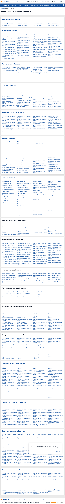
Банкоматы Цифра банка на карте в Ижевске (55, 477)
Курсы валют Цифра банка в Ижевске (54, 231)
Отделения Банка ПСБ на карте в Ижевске (55, 460)
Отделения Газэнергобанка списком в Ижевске (23, 383)
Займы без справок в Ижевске (54, 164)
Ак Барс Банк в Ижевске (7, 202)
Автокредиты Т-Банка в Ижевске (24, 291)
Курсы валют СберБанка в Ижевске (9, 224)
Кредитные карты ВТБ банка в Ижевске (8, 342)
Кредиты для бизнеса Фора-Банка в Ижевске (40, 317)
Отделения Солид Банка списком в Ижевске (40, 392)
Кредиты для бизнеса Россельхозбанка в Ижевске (8, 323)
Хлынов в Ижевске (21, 211)
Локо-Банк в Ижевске (21, 185)
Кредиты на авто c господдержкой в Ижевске (24, 72)
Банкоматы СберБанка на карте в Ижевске (9, 474)
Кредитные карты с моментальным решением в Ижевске (55, 128)
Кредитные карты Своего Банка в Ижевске (55, 348)
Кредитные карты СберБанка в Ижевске (8, 339)
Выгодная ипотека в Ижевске (54, 101)
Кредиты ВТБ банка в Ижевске (8, 245)
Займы (53, 5)
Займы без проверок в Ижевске (39, 141)
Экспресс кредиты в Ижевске (8, 36)
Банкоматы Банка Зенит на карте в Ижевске (24, 483)
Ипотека (26, 5)
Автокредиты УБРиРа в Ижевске (39, 294)
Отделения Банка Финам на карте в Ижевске (55, 435)
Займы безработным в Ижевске (8, 158)
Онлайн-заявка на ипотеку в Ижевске (38, 99)
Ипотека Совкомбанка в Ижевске (24, 280)
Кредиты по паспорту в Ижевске (9, 53)
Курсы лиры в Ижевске (53, 23)
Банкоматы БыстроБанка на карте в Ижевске (40, 487)
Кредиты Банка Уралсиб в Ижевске (24, 245)
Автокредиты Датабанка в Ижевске (53, 300)
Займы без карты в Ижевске (54, 159)
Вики (25, 499)
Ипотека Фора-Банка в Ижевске (54, 273)
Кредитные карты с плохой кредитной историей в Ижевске (8, 129)
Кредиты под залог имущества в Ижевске (39, 45)
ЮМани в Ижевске (36, 190)
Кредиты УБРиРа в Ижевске (23, 256)
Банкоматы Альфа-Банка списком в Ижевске (9, 416)
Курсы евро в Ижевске (6, 25)
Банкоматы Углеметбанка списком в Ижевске (55, 416)
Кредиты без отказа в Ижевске (39, 56)
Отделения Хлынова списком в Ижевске (39, 386)
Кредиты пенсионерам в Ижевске (55, 39)
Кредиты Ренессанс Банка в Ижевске (38, 253)
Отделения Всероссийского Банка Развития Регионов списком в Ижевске (55, 396)
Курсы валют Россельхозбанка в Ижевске (9, 232)
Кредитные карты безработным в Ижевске (40, 117)
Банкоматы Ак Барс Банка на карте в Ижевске (24, 477)
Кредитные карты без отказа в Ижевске (8, 123)
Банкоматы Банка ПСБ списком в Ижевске (55, 419)
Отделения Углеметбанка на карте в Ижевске (55, 457)
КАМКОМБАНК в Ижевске (38, 203)
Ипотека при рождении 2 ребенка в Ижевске (9, 106)
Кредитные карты (44, 5)
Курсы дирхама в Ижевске (53, 25)
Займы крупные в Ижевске (38, 163)
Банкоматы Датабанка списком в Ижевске (55, 413)
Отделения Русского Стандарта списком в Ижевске (23, 386)
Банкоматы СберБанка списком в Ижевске (9, 407)
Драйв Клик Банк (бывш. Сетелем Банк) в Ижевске (24, 214)
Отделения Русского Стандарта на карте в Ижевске (24, 454)
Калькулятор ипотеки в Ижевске (39, 93)
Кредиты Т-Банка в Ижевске (8, 254)
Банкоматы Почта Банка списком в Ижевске (40, 413)
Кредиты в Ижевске (9, 30)
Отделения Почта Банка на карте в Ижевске (40, 435)
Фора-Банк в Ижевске (21, 201)
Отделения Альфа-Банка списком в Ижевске (9, 377)
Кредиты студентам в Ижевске (8, 49)
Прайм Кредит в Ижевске (53, 210)
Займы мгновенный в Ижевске (8, 154)
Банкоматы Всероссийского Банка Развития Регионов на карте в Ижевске (55, 490)
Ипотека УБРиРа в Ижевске (38, 278)
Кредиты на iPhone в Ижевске (39, 34)
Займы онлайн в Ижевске (7, 141)
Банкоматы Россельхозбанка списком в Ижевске (8, 419)
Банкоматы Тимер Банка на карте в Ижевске (40, 490)
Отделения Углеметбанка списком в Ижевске (55, 389)
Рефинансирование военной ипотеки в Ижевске (8, 96)
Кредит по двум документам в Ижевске (8, 45)
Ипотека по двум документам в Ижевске (54, 107)
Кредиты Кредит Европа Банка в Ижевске (24, 259)
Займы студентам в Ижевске (23, 164)
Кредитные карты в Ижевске (13, 113)
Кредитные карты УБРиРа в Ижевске (38, 339)
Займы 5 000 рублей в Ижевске (39, 143)
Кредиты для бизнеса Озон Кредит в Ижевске (55, 323)
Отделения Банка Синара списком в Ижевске (24, 389)
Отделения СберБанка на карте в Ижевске (9, 435)
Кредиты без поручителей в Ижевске (23, 48)
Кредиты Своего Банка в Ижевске (40, 261)
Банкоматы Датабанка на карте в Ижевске (55, 480)
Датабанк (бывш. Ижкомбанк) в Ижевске (39, 195)
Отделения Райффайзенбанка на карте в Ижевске (9, 460)
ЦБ (43, 1)
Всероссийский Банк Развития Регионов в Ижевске (54, 187)
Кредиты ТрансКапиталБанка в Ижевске (24, 250)
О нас (12, 499)
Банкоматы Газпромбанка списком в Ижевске (9, 413)
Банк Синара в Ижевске (22, 191)
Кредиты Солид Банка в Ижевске (40, 259)
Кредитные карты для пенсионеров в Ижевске (24, 132)
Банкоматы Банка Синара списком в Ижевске (40, 407)
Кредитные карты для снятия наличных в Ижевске (8, 132)
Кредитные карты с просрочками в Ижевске (40, 132)
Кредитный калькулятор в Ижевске (55, 49)
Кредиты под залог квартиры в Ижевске (54, 35)
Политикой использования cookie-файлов (46, 449)
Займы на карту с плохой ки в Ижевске (39, 169)
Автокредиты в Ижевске (11, 64)
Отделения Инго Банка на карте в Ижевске (24, 460)
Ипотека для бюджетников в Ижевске (23, 93)
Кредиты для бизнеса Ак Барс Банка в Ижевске (23, 314)
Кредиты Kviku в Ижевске (53, 252)
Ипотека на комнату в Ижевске (39, 104)
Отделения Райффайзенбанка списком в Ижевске (8, 392)
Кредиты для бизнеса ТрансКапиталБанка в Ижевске (24, 323)
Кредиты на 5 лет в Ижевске (23, 50)
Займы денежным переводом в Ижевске (54, 171)
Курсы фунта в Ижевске (22, 25)
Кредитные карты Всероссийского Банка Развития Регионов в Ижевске (55, 355)
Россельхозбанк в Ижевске (8, 189)
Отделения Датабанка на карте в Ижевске (55, 438)
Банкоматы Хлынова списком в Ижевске (54, 407)
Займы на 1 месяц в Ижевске (8, 172)
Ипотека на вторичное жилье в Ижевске (39, 95)
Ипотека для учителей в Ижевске (24, 100)
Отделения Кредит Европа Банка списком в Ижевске (24, 380)
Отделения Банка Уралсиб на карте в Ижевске (24, 438)
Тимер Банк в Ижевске (22, 207)
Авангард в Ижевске (21, 203)
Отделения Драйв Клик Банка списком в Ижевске (39, 389)
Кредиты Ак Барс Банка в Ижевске (9, 263)
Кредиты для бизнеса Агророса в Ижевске (39, 326)
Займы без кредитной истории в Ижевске (39, 161)
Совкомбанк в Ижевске (7, 198)
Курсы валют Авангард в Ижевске (40, 232)
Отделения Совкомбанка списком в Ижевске (9, 389)
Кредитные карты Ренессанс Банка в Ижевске (40, 358)
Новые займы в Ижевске (7, 160)
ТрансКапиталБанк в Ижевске (8, 210)
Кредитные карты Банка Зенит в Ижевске (24, 358)
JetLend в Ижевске (52, 201)
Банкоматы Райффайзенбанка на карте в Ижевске (24, 474)
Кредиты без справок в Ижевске (54, 41)
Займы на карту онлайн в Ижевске (9, 162)
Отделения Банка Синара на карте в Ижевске (24, 457)
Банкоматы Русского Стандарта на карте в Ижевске (24, 493)
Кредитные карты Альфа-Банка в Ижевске (9, 348)
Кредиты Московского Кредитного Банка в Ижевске (9, 257)
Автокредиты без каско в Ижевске (24, 80)
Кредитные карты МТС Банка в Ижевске (23, 354)
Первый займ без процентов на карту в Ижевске (54, 157)
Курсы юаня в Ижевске (22, 23)
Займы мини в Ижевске (53, 154)
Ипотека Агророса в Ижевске (54, 279)
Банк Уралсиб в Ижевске (7, 206)
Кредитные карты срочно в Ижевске (53, 131)
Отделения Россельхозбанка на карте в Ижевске (8, 448)
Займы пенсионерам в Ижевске (8, 149)
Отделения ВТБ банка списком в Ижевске (9, 371)
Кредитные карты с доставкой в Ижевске (24, 129)
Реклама (16, 499)
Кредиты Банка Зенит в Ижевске (24, 254)
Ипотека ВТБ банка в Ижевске (8, 275)
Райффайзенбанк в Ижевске (8, 200)
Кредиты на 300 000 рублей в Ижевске (23, 38)
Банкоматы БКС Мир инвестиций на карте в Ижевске (40, 493)
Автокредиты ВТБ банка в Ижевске (9, 293)
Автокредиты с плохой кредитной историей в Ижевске (40, 77)
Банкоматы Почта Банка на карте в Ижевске (40, 480)
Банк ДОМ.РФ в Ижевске (7, 196)
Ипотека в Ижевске (9, 85)
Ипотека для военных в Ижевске (55, 96)
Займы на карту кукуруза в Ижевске (38, 152)
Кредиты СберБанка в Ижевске (8, 243)
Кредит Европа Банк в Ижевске (23, 183)
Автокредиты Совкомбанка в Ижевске (23, 297)
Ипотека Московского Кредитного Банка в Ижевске (24, 276)
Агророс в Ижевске (37, 210)
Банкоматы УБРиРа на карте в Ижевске (23, 487)
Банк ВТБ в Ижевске (6, 183)
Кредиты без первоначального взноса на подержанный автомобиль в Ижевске (23, 68)
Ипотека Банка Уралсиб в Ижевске (24, 282)
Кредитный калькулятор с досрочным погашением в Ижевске (40, 39)
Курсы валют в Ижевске (11, 19)
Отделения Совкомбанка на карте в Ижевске (9, 457)
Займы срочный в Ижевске (23, 168)
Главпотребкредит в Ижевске (54, 195)
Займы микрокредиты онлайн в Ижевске (39, 166)
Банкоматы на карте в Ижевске (14, 470)
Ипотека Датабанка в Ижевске (54, 277)
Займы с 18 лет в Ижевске (22, 141)
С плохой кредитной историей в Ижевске (54, 47)
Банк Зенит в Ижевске (6, 215)
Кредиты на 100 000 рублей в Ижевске (23, 53)
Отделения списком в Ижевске (13, 363)
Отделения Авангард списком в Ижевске (39, 374)
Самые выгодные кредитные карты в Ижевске (24, 123)
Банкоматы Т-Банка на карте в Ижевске (8, 490)
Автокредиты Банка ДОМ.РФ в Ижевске (23, 294)
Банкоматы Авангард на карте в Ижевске (39, 483)
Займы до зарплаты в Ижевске (23, 166)
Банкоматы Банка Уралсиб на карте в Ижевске (24, 480)
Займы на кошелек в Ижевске (23, 145)
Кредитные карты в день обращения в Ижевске (53, 117)
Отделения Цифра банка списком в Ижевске (40, 395)
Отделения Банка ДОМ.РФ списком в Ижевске (9, 386)
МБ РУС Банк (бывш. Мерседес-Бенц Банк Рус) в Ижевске (39, 200)
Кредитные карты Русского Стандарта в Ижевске (38, 345)
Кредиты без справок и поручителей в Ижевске (37, 52)
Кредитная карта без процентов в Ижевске (40, 120)
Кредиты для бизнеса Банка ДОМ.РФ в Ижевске (8, 329)
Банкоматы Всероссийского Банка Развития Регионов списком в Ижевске (55, 422)
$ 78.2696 (47, 1)
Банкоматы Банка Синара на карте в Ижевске (40, 474)
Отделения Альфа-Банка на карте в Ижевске (9, 444)
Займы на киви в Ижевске (22, 170)
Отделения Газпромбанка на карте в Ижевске (9, 441)
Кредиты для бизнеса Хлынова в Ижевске (39, 320)
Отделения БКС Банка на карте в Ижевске (24, 463)
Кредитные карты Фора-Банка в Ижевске (54, 339)
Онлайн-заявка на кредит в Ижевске (53, 52)
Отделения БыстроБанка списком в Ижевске (40, 377)
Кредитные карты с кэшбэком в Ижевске (39, 129)
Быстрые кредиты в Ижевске (39, 49)
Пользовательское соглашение (35, 499)
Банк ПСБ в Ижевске (52, 184)
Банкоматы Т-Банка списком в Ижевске (8, 422)
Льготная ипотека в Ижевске (39, 88)
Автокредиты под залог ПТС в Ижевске (23, 75)
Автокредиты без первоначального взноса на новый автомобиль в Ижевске (40, 73)
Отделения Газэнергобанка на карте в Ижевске (23, 451)
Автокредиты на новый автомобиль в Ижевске (37, 70)
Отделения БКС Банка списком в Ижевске (24, 395)
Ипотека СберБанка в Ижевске (8, 273)
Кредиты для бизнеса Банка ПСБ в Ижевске (40, 329)
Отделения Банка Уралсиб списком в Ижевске (24, 371)
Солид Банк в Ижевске (37, 181)
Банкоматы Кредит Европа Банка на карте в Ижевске (24, 490)
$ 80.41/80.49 (29, 1)
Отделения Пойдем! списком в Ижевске (54, 383)
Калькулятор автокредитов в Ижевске (54, 74)
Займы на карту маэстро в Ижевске (55, 141)
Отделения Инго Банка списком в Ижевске (24, 392)
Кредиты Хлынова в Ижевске (39, 257)
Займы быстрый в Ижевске (23, 160)
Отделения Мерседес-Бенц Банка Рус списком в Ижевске (55, 374)
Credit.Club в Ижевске (52, 199)
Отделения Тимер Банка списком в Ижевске (40, 380)
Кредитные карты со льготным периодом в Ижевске (8, 126)
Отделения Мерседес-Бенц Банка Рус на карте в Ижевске (55, 441)
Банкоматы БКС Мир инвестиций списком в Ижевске (40, 425)
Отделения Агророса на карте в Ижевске (54, 454)
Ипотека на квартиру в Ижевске (39, 91)
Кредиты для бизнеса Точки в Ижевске (54, 310)
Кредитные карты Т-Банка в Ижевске (8, 354)
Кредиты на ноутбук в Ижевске (23, 40)
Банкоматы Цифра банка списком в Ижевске (55, 410)
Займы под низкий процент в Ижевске (8, 165)
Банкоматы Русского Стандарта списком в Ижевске (24, 425)
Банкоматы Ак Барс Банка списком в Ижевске (24, 410)
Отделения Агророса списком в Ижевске (54, 386)
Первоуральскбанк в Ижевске (39, 197)
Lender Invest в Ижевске (53, 208)
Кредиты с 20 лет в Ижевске (23, 55)
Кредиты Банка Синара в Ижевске (40, 246)
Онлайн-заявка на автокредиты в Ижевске (55, 77)
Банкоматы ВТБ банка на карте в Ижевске (9, 477)
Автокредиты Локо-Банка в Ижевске (38, 300)
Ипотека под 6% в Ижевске (22, 95)
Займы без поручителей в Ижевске (9, 152)
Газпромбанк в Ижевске (7, 185)
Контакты (21, 499)
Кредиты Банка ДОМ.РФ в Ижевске (9, 259)
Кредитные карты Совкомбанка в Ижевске (24, 342)
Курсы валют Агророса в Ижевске (55, 233)
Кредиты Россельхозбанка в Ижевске (8, 252)
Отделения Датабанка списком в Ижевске (55, 371)
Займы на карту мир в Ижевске (54, 150)
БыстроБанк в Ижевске (22, 205)
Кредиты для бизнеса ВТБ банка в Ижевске (9, 314)
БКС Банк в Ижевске (21, 195)
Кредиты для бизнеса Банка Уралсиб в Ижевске (23, 317)
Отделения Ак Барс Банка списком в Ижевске (9, 395)
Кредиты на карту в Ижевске (54, 37)
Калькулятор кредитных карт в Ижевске (23, 117)
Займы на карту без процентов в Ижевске (54, 144)
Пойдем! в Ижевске (37, 208)
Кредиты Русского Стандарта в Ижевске (39, 244)
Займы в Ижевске (8, 138)
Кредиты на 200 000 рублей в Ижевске (8, 56)
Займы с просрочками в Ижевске (40, 149)
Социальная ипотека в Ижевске (39, 106)
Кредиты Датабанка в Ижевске (39, 263)
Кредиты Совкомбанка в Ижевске (9, 261)
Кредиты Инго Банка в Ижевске (39, 248)
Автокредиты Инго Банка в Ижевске (53, 292)
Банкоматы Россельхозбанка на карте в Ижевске (9, 487)
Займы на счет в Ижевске (22, 172)
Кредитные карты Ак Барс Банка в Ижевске (24, 345)
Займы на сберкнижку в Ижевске (40, 147)
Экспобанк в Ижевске (6, 213)
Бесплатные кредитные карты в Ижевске (54, 120)
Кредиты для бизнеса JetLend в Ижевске (54, 320)
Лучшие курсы (21, 1)
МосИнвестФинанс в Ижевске (54, 189)
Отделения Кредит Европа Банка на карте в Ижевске (24, 448)
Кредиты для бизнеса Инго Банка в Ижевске (40, 310)
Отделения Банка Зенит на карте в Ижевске (24, 441)
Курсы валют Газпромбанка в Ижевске (8, 228)
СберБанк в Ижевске (6, 181)
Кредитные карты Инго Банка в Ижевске (39, 351)
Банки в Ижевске (8, 178)
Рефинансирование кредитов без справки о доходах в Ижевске (40, 42)
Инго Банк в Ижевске (21, 193)
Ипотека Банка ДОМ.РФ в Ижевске (24, 278)
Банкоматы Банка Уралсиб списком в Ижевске (23, 413)
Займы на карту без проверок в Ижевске (54, 162)
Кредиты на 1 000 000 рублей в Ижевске (8, 42)
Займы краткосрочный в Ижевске (40, 155)
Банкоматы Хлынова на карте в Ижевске (54, 474)
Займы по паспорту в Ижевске (23, 152)
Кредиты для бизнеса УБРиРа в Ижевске (24, 329)
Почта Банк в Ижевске (22, 197)
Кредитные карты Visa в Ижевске (55, 125)
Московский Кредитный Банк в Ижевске (8, 194)
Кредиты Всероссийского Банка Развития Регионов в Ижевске (54, 248)
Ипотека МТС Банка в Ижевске (39, 273)
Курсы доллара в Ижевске (7, 23)
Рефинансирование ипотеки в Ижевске (54, 99)
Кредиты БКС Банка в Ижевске (39, 250)
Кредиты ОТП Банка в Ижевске (23, 243)
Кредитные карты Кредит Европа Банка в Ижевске (40, 342)
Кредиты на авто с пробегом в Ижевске (54, 71)
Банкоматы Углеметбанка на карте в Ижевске (55, 483)
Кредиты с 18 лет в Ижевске (38, 36)
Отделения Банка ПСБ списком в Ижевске (55, 392)
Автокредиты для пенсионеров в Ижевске (9, 77)
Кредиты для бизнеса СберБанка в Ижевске (9, 310)
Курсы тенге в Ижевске (37, 25)
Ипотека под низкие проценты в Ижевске (54, 104)
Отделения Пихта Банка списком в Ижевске (55, 380)
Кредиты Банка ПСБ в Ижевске (54, 250)
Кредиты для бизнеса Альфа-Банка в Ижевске (9, 320)
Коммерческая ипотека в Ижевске (55, 88)
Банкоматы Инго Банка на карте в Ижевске (40, 477)
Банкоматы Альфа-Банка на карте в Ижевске (9, 483)
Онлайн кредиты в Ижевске (8, 34)
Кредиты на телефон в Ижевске (23, 45)
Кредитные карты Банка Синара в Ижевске (40, 348)
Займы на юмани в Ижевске (23, 147)
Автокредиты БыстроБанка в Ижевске (54, 295)
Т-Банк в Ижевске (5, 191)
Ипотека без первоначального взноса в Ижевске (23, 106)
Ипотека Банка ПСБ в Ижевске (54, 281)
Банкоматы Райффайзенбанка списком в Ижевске (23, 407)
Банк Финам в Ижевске (37, 192)
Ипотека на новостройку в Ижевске (55, 94)
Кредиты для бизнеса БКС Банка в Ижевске (40, 314)
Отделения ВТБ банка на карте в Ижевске (8, 438)
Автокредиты (34, 5)
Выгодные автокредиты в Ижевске (40, 67)
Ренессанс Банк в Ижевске (23, 199)
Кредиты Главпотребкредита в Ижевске (54, 258)
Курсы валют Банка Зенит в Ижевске (38, 224)
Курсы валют (5, 5)
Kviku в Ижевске (51, 193)
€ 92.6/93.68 (35, 1)
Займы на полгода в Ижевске (23, 149)
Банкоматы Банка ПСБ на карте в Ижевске (55, 487)
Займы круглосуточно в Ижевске (24, 143)
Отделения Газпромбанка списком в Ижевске (9, 374)
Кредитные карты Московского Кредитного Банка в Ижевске (8, 358)
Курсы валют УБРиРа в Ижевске (39, 227)
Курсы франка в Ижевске (38, 23)
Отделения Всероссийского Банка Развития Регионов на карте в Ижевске (55, 463)
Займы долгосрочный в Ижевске (24, 154)
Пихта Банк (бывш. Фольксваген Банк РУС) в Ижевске (39, 205)
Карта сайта (50, 499)
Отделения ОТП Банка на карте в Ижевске (24, 435)
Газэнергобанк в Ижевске (22, 187)
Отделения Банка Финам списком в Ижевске (55, 368)
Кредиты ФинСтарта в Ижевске (54, 260)
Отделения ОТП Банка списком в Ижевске (24, 368)
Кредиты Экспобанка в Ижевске (24, 252)
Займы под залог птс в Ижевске (24, 162)
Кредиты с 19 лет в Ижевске (8, 47)
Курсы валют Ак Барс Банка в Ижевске (23, 227)
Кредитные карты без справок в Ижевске (24, 120)
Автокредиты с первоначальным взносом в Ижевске (9, 68)
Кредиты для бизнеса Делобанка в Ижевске (55, 317)
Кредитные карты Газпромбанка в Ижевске (9, 345)
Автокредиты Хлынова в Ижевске (55, 297)
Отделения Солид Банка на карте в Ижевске (40, 460)
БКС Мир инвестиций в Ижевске (24, 209)
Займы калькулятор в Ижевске (54, 168)
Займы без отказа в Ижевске (23, 156)
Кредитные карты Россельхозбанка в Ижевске (9, 351)
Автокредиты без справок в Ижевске (8, 74)
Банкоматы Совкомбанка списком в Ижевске (9, 425)
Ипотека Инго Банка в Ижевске (39, 282)
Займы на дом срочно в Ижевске (55, 166)
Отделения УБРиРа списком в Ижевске (23, 377)
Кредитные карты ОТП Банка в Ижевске (23, 348)
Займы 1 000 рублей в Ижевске (23, 158)
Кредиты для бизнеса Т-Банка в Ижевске (8, 326)
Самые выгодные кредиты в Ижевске (23, 43)
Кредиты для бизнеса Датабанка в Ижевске (40, 323)
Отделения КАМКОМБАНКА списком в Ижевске (53, 377)
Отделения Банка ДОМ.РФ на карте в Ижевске (9, 454)
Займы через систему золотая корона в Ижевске (39, 158)
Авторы (45, 499)
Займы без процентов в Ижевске (9, 145)
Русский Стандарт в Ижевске (23, 189)
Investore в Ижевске (52, 206)
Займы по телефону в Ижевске (8, 167)
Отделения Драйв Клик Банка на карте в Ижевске (39, 457)
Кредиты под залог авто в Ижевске (40, 47)
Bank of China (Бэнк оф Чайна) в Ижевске (54, 182)
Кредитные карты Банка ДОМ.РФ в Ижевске (24, 339)
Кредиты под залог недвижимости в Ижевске (55, 44)
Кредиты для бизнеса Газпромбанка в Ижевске (7, 317)
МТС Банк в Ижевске (6, 209)
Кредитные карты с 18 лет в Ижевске (23, 126)
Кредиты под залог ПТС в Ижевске (40, 54)
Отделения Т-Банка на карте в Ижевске (8, 451)
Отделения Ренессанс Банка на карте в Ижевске (39, 438)
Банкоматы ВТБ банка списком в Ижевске (9, 410)
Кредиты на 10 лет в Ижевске (8, 58)
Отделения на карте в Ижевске (13, 431)
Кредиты (13, 5)
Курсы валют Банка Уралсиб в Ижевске (23, 231)
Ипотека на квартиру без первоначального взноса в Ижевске (7, 102)
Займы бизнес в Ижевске (53, 152)
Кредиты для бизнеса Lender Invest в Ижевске (55, 326)
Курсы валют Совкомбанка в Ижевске (23, 224)
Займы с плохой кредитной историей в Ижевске (7, 170)
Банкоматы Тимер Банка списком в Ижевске (40, 422)
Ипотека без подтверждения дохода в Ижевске (24, 98)
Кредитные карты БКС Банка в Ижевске (39, 354)
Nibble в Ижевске (51, 212)
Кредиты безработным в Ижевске (9, 51)
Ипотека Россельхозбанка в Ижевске (8, 282)
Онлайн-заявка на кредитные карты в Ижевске (39, 123)
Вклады (20, 5)
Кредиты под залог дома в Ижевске (24, 57)
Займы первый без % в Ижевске (8, 147)
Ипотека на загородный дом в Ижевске (23, 103)
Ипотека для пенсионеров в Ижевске (8, 89)
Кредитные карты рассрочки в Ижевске (8, 117)
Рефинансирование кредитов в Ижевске (54, 55)
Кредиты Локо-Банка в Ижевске (24, 261)
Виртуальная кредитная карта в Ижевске (39, 126)
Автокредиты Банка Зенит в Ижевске (38, 292)
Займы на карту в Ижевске (7, 156)
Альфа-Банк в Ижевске (7, 187)
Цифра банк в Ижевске (37, 183)
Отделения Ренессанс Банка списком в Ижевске (38, 371)
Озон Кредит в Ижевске (53, 203)
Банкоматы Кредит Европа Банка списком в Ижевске (24, 422)
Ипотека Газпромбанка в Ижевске (9, 277)
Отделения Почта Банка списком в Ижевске (40, 368)
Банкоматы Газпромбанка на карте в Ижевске (9, 480)
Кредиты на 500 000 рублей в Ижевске (23, 35)
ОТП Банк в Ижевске (6, 204)
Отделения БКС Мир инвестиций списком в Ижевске (39, 383)
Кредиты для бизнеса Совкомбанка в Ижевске (24, 310)
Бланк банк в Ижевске (37, 214)
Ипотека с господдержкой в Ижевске (8, 99)
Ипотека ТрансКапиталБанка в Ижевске (39, 276)
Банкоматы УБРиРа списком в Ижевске (23, 419)
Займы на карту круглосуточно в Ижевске (55, 147)
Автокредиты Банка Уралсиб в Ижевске (23, 300)
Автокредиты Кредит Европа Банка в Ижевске (40, 297)
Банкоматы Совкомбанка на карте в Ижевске (9, 493)
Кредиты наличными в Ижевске (54, 57)
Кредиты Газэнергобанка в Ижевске (23, 264)
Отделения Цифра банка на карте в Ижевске (40, 463)
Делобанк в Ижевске (52, 191)
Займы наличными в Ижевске (8, 143)
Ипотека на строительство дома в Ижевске (9, 93)
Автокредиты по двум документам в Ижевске (9, 71)
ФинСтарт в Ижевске (52, 197)
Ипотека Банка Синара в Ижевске (40, 280)
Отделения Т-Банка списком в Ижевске (8, 383)
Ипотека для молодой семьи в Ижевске (39, 102)
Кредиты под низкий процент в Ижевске (8, 39)
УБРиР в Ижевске (21, 181)
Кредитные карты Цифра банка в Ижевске (55, 345)
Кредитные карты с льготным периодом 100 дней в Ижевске (54, 123)
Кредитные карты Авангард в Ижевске (54, 342)
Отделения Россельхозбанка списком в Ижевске (8, 380)
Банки (58, 5)
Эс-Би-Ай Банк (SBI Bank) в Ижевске (40, 185)
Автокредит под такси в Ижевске (24, 78)
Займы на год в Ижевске (38, 145)
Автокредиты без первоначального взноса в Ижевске (55, 68)
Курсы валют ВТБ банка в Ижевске (9, 226)
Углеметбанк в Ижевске (38, 212)
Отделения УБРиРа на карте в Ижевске (23, 444)
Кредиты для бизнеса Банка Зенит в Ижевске (24, 326)
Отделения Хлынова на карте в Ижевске (39, 454)
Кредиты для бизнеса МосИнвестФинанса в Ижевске (54, 314)
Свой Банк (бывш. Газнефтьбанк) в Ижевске (40, 188)
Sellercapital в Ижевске (52, 214)
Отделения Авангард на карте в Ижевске (39, 441)
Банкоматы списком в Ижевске (14, 402)
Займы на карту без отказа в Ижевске (39, 172)
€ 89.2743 (53, 1)
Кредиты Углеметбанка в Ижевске (55, 245)
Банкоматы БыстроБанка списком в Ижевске (40, 419)
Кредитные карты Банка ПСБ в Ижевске (54, 351)
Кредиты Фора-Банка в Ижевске (39, 255)
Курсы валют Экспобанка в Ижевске (23, 234)
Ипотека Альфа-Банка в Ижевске (9, 279)
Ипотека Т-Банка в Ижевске (23, 273)
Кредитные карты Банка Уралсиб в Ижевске (24, 351)
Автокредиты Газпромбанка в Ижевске (8, 296)
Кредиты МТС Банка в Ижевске (23, 247)
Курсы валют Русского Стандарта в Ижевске (40, 230)
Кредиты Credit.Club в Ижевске (54, 262)
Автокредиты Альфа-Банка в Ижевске (8, 299)
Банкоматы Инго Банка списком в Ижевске (40, 410)
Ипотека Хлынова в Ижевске (54, 275)
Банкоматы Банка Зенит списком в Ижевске (24, 416)
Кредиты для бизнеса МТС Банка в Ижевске (24, 320)
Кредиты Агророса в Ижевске (54, 243)
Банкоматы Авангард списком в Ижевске (39, 416)
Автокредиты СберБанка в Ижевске (9, 291)
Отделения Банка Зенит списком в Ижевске (24, 374)
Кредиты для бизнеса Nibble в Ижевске (54, 329)
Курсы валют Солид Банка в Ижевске (54, 227)
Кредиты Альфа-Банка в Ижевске (9, 249)
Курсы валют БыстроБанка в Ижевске (54, 224)
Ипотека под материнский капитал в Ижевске (24, 89)
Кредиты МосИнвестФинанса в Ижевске (54, 255)
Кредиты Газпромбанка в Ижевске (9, 247)
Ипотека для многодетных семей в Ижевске (55, 91)
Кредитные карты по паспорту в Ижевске (8, 120)
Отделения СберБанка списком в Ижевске (9, 368)
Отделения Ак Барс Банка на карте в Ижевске (9, 463)
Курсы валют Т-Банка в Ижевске (9, 234)
